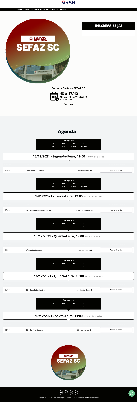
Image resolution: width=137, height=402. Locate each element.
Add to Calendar (116, 170)
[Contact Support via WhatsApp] (131, 393)
